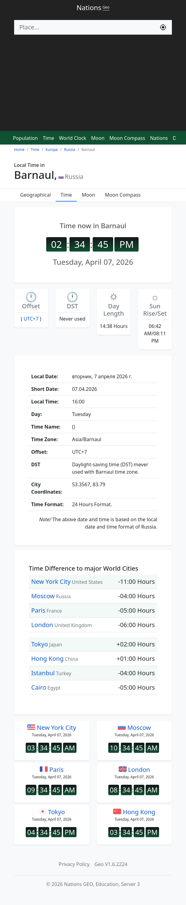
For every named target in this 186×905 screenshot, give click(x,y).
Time (48, 138)
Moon (98, 138)
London (42, 625)
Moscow (43, 596)
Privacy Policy (74, 864)
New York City (51, 581)
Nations (159, 138)
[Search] (84, 27)
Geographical (35, 194)
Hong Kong (47, 658)
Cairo (38, 687)
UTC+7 (31, 318)
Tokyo (39, 644)
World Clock (72, 138)
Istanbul (43, 673)
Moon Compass (127, 138)
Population (25, 138)
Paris (38, 610)
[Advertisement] (93, 86)
